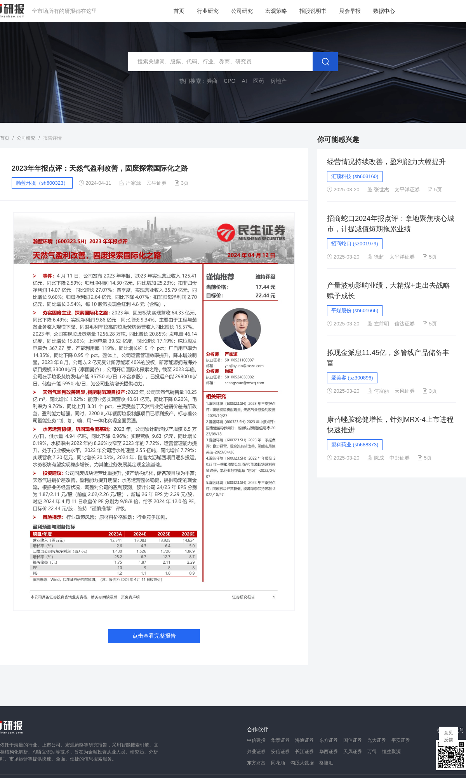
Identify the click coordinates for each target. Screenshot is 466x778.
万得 (372, 751)
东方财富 (256, 763)
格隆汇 (326, 763)
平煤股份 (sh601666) (354, 310)
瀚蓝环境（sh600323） (42, 183)
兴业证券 (256, 751)
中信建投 (256, 740)
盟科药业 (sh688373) (354, 445)
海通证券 (304, 740)
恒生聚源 (391, 751)
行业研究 (208, 11)
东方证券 (328, 740)
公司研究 (242, 11)
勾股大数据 (302, 763)
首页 (179, 11)
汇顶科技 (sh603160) (354, 176)
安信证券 (280, 751)
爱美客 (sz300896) (352, 378)
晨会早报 (350, 11)
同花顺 (278, 763)
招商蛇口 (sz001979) (354, 244)
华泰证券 (280, 740)
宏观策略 (276, 11)
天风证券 (352, 751)
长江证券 (304, 751)
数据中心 (384, 11)
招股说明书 (313, 11)
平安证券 (400, 740)
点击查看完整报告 (154, 636)
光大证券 (376, 740)
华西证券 (328, 751)
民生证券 (156, 183)
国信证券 (352, 740)
